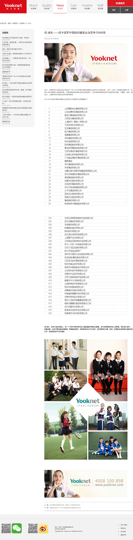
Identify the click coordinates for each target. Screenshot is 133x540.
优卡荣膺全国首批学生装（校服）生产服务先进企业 (65, 505)
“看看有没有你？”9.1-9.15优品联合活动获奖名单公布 (65, 508)
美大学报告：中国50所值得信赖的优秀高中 (17, 96)
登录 (113, 10)
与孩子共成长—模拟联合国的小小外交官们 (17, 54)
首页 (9, 23)
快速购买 (120, 3)
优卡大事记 (124, 525)
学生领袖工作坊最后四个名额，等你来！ (16, 38)
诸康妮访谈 (6, 121)
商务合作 (123, 528)
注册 (126, 10)
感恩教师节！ (7, 72)
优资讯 (15, 23)
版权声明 (123, 535)
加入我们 (123, 531)
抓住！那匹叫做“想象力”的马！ (12, 49)
